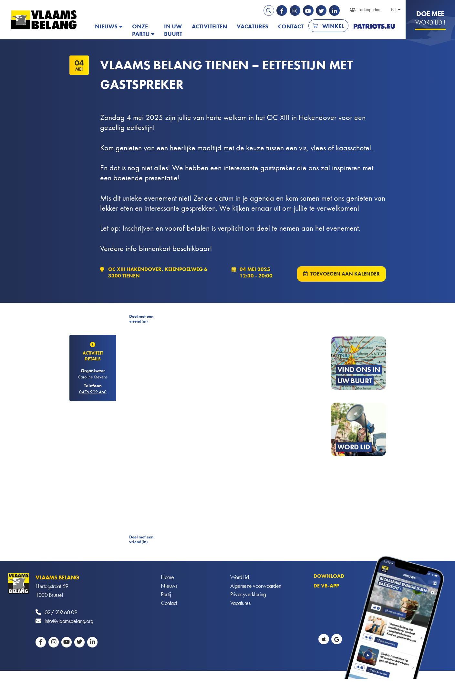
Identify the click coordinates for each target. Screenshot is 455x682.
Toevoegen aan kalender (345, 274)
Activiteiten (209, 26)
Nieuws (106, 26)
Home (167, 578)
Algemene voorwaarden (255, 586)
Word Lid (239, 578)
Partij (166, 595)
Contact (291, 26)
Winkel (333, 26)
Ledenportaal (369, 9)
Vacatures (252, 26)
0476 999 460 (93, 392)
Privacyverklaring (248, 595)
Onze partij (141, 30)
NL (393, 9)
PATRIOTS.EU (374, 26)
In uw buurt (173, 30)
